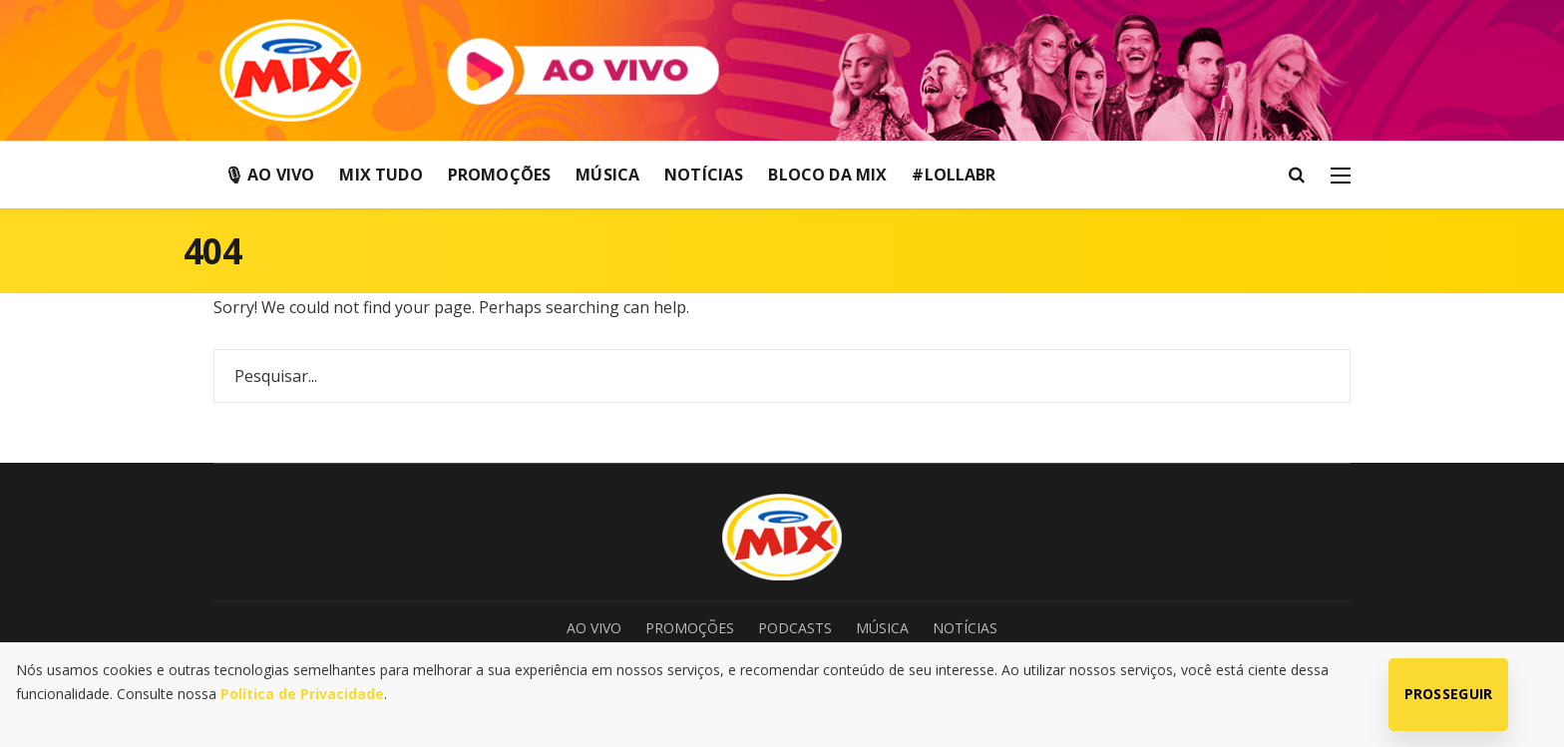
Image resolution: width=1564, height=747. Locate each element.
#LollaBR (953, 175)
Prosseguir (1448, 693)
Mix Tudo (380, 175)
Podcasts (795, 627)
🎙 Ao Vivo (268, 175)
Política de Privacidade (302, 693)
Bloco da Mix (827, 175)
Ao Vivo (594, 627)
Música (607, 175)
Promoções (499, 175)
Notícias (703, 175)
